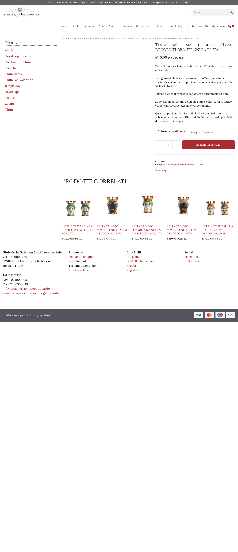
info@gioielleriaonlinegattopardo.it (28, 289)
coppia (179, 121)
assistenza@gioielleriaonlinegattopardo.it (32, 293)
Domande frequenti (83, 257)
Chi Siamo (133, 257)
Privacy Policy (78, 270)
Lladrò (161, 26)
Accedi (131, 266)
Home (63, 26)
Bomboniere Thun (93, 26)
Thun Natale (14, 74)
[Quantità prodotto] (168, 144)
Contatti (202, 26)
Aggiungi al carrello (208, 144)
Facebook (191, 257)
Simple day (175, 26)
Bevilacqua (145, 26)
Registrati (133, 270)
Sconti (190, 26)
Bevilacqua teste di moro (109, 38)
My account (218, 26)
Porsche (127, 26)
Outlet (74, 26)
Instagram (192, 261)
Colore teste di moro (172, 131)
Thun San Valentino (19, 80)
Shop (74, 38)
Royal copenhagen (18, 56)
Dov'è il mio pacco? (139, 261)
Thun (114, 26)
